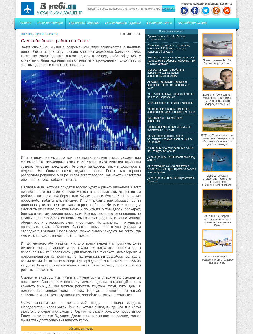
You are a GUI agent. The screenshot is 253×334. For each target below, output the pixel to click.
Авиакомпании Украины (123, 23)
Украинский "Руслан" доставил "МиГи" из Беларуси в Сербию (170, 149)
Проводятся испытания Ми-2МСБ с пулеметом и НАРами (169, 128)
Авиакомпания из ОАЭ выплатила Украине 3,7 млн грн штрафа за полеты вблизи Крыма (171, 169)
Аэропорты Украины (83, 23)
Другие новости (47, 34)
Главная (25, 23)
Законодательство (191, 23)
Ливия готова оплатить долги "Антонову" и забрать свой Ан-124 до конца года (170, 139)
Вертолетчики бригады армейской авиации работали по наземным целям (171, 110)
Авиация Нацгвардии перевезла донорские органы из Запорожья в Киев (168, 84)
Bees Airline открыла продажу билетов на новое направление (170, 95)
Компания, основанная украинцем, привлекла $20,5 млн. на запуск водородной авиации (168, 48)
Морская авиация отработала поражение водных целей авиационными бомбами (165, 72)
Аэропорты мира (159, 23)
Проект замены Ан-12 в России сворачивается (217, 62)
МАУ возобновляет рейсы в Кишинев (170, 102)
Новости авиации (50, 23)
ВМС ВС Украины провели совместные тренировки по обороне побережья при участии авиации (171, 60)
